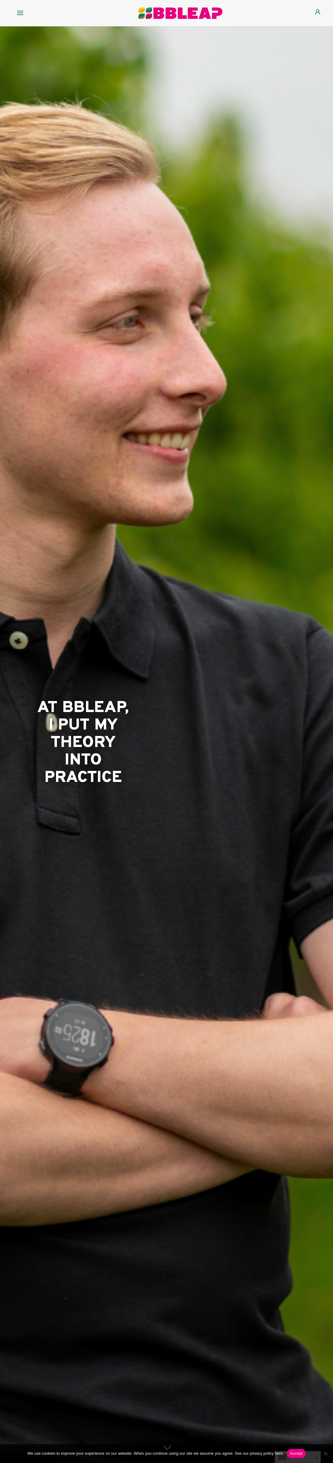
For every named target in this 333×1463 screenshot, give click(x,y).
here (279, 1453)
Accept (296, 1453)
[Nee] (325, 1453)
